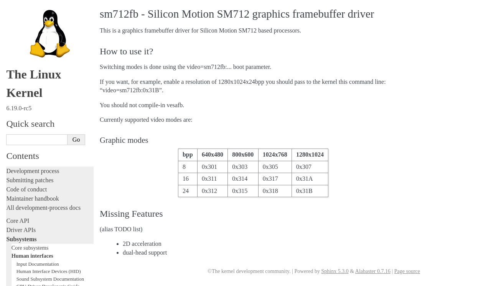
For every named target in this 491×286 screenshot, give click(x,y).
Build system (22, 180)
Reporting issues (26, 189)
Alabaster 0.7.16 (372, 271)
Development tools (29, 102)
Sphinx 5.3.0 (334, 271)
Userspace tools (25, 198)
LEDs (22, 38)
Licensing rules (25, 84)
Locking (16, 71)
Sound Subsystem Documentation (50, 16)
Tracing (15, 130)
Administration (24, 170)
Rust (11, 157)
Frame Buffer (31, 31)
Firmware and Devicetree (37, 229)
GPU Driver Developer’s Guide (48, 23)
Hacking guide (24, 121)
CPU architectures (28, 242)
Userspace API (24, 207)
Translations (21, 268)
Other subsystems (31, 62)
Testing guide (22, 111)
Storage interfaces (31, 54)
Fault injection (24, 139)
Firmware (18, 220)
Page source (407, 271)
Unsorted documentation (36, 255)
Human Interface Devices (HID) (48, 8)
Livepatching (22, 148)
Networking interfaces (36, 46)
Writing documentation (34, 93)
